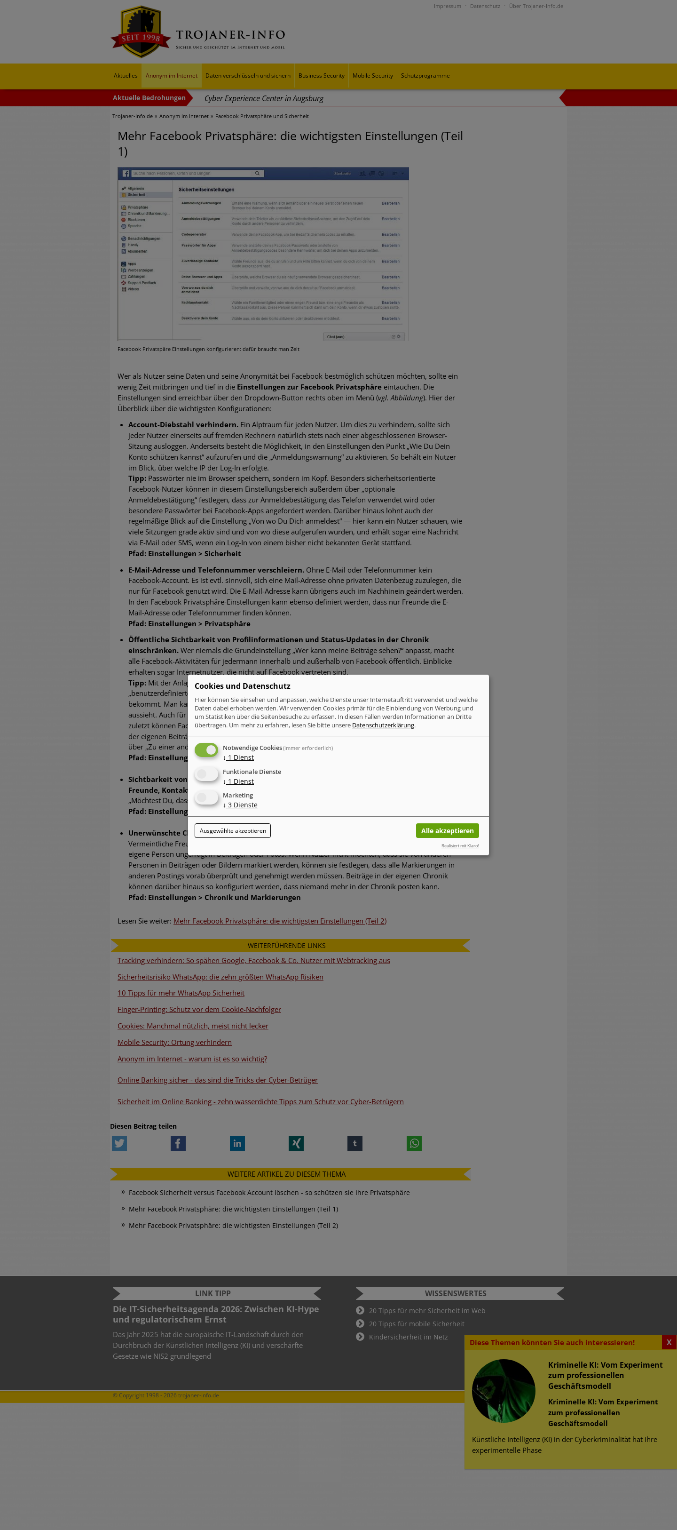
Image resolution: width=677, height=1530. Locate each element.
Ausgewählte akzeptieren (233, 831)
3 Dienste (240, 805)
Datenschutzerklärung (383, 725)
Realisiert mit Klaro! (460, 846)
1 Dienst (238, 757)
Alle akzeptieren (447, 830)
